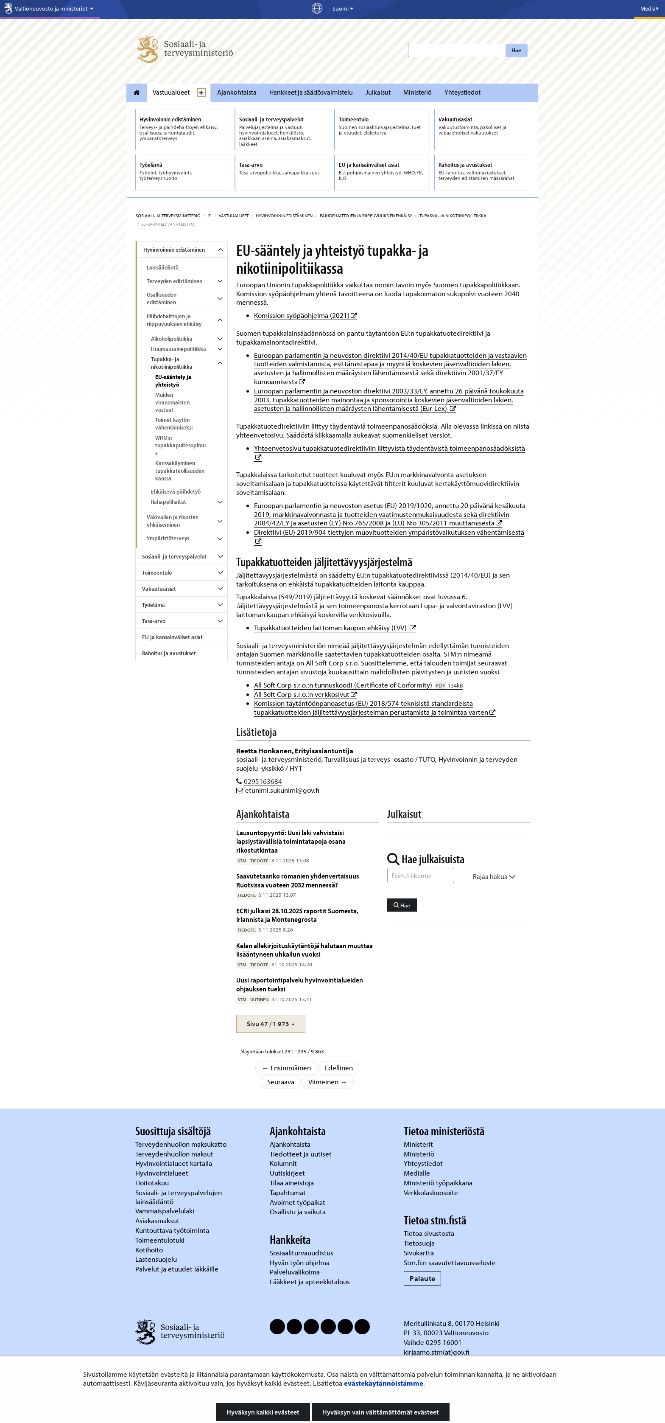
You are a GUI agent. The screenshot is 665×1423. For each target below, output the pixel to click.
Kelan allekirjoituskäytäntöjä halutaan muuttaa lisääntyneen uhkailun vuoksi (304, 949)
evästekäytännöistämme (383, 1382)
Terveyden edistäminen (174, 281)
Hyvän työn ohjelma (300, 1262)
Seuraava (280, 1081)
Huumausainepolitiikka (178, 349)
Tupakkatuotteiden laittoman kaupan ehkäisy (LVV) (335, 627)
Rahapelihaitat (168, 501)
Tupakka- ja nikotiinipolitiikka (452, 216)
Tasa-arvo (153, 621)
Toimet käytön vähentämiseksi (174, 423)
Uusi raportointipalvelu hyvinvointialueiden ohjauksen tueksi (299, 984)
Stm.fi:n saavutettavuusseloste (450, 1262)
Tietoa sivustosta (429, 1233)
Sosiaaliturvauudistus (301, 1252)
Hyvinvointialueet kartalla (174, 1163)
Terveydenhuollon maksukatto (181, 1144)
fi (209, 216)
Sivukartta (419, 1252)
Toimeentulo (157, 572)
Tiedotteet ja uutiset (301, 1153)
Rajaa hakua (494, 876)
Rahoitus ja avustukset (169, 653)
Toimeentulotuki (160, 1239)
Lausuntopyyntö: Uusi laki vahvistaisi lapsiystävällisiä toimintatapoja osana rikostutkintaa (291, 841)
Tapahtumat (288, 1192)
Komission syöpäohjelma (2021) (305, 315)
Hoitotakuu (152, 1182)
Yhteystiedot (462, 92)
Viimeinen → (327, 1081)
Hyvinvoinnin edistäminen (284, 216)
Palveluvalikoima (295, 1271)
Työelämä (153, 605)
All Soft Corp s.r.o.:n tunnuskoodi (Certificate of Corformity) (358, 684)
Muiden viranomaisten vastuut (172, 402)
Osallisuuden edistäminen (161, 298)
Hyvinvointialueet (162, 1172)
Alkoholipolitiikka (172, 338)
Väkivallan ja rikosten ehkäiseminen (172, 520)
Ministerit (419, 1144)
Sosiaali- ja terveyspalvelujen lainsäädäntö (178, 1197)
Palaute (423, 1278)
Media (649, 8)
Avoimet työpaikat (297, 1202)
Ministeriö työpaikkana (439, 1182)
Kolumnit (284, 1163)
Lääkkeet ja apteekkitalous (310, 1281)
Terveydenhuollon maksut (175, 1153)
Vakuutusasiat (159, 588)
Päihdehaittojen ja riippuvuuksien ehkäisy (365, 216)
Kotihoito (149, 1249)
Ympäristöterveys (168, 538)
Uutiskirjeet (288, 1172)
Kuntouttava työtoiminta (172, 1230)
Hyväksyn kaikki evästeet (262, 1412)
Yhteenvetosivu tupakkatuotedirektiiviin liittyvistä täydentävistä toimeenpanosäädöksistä (389, 447)
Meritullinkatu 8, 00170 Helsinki (452, 1323)
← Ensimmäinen (286, 1067)
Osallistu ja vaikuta (298, 1211)
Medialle (418, 1172)
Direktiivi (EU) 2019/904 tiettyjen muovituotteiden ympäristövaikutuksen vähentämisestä (389, 532)
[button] (270, 1024)
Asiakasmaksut (157, 1220)
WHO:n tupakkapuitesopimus (180, 445)
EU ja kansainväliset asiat (172, 637)
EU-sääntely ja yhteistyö (173, 380)
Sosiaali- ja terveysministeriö (168, 216)
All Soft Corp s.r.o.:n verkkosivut (305, 694)
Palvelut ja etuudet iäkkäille (176, 1268)
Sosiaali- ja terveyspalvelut (174, 556)
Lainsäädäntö (163, 267)
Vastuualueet (171, 92)
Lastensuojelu (157, 1259)
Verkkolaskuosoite (432, 1192)
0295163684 (263, 781)
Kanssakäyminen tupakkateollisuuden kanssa (179, 470)
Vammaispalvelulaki (165, 1210)
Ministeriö (417, 92)
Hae (516, 50)
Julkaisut (378, 92)
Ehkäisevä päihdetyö (176, 491)
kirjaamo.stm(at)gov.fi (436, 1351)
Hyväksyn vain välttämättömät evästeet (380, 1412)
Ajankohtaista (237, 92)
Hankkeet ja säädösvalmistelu (311, 92)
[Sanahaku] (420, 875)
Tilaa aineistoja (292, 1182)
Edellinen (339, 1067)
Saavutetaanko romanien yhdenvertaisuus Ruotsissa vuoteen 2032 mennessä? (297, 880)
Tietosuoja (419, 1242)
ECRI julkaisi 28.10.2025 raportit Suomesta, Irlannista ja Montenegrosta (297, 914)
